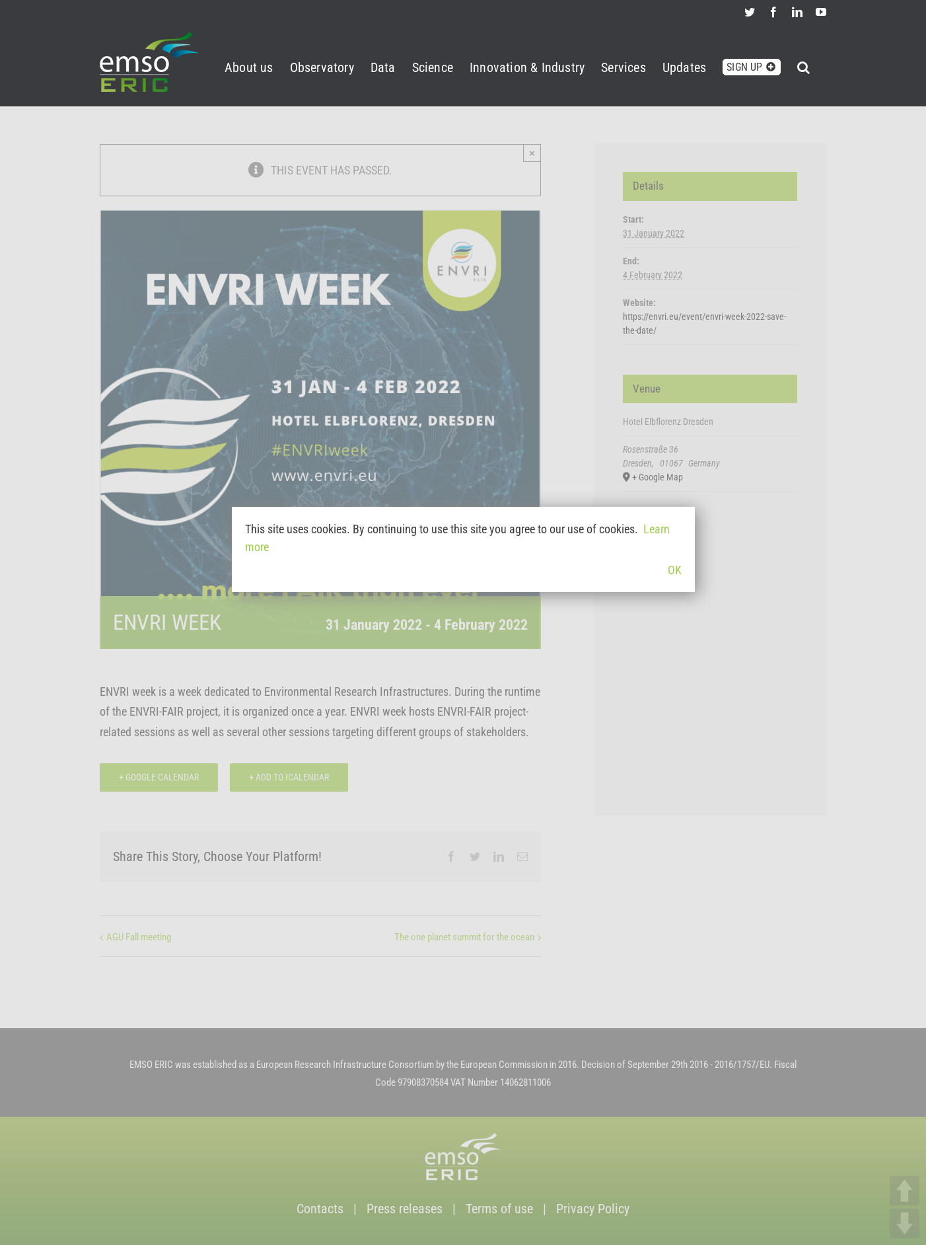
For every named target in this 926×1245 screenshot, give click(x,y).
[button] (803, 65)
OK (675, 570)
